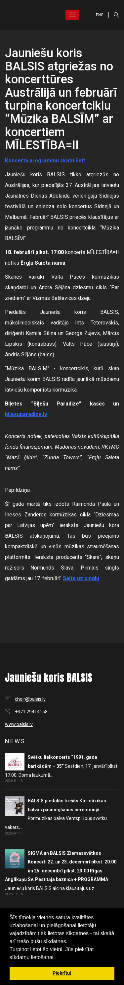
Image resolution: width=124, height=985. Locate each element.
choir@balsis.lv (30, 699)
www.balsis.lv (19, 724)
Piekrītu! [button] (62, 973)
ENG (99, 15)
